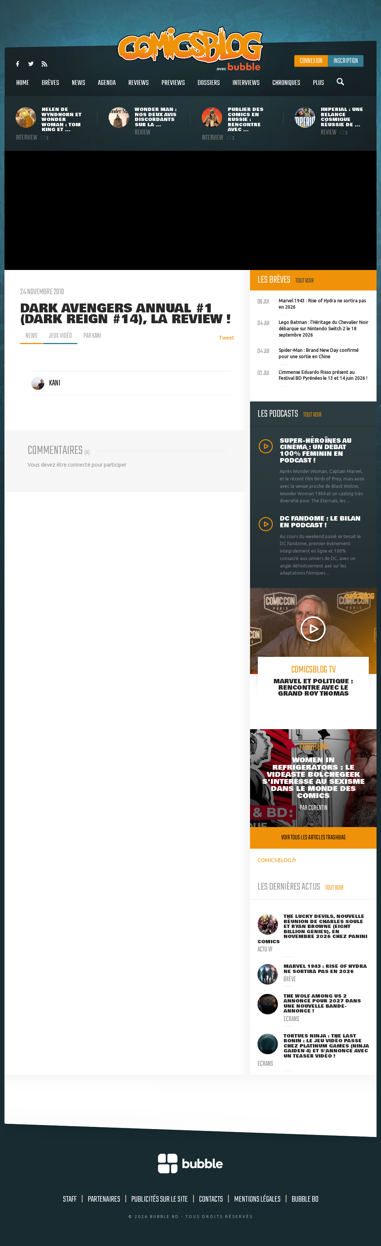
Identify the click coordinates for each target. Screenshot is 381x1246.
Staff (70, 1199)
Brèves (50, 86)
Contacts (211, 1199)
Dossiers (208, 86)
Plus (318, 86)
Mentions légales (257, 1199)
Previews (173, 86)
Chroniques (286, 86)
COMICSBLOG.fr (276, 860)
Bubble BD (305, 1199)
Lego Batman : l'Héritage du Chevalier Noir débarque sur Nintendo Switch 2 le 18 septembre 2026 (312, 327)
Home (22, 86)
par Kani (93, 336)
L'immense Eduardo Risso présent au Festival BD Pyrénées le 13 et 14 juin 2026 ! (312, 374)
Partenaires (104, 1199)
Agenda (107, 86)
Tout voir (304, 281)
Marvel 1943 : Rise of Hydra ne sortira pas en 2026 (311, 303)
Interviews (246, 86)
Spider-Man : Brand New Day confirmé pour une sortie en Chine (308, 352)
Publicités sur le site (159, 1199)
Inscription (345, 61)
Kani (45, 383)
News (78, 86)
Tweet (226, 337)
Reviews (138, 86)
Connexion (311, 61)
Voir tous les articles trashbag (313, 838)
